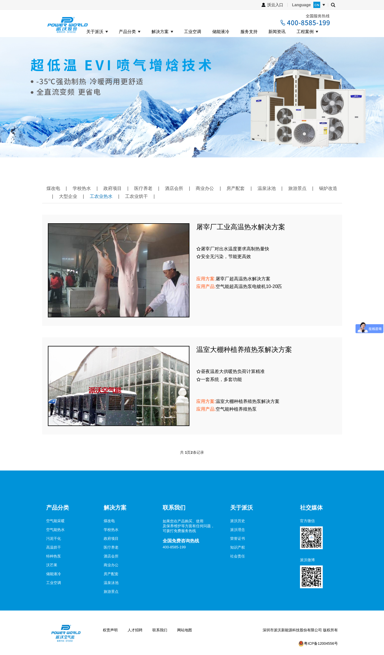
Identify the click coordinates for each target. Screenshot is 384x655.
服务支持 (249, 31)
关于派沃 (94, 31)
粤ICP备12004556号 (321, 643)
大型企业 (68, 196)
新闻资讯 (276, 31)
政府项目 (112, 188)
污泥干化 (53, 538)
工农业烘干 (136, 196)
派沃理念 (237, 530)
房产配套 (235, 188)
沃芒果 (51, 565)
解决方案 (160, 31)
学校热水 (82, 188)
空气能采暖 (55, 521)
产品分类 (127, 31)
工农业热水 (101, 196)
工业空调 (192, 31)
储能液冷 (220, 31)
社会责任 (237, 556)
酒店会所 (174, 188)
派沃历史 (237, 521)
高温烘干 (53, 547)
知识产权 (237, 547)
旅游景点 (297, 188)
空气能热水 (55, 530)
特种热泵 (53, 556)
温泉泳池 (267, 188)
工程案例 (305, 31)
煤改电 (53, 188)
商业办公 (205, 188)
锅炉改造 (328, 188)
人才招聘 (135, 630)
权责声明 (110, 630)
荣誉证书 (237, 538)
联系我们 (159, 630)
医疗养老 (143, 188)
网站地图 (184, 630)
